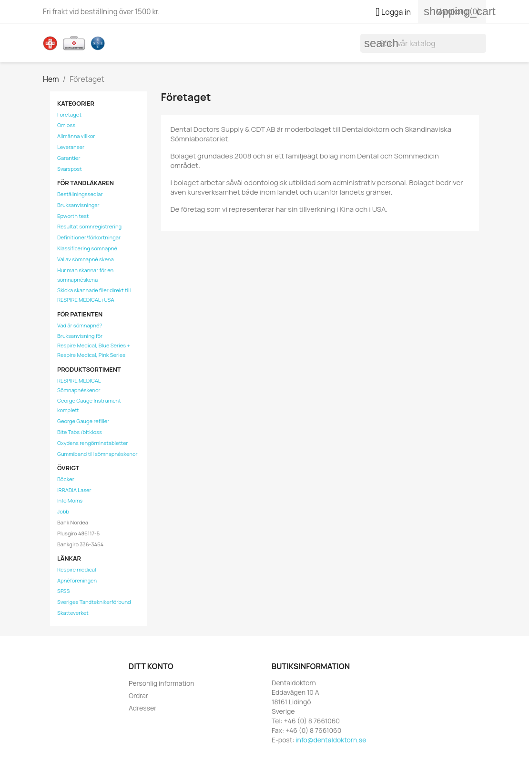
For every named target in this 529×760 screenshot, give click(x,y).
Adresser (142, 707)
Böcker (65, 479)
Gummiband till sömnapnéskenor (97, 453)
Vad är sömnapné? (79, 325)
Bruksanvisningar (78, 204)
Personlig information (161, 683)
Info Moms (69, 500)
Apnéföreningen (77, 580)
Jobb (63, 511)
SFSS (63, 590)
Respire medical (76, 569)
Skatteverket (73, 612)
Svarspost (69, 168)
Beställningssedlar (80, 193)
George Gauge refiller (83, 420)
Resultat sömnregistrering (89, 226)
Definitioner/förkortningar (89, 237)
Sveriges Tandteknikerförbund (94, 601)
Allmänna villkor (76, 135)
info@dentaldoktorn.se (330, 739)
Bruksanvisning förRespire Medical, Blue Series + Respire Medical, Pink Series (93, 345)
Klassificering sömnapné (87, 248)
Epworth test (73, 215)
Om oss (66, 124)
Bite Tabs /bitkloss (79, 431)
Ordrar (138, 695)
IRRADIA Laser (74, 490)
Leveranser (70, 146)
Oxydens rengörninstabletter (92, 442)
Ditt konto (151, 666)
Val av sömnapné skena (85, 259)
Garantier (68, 157)
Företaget (69, 114)
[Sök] (423, 43)
